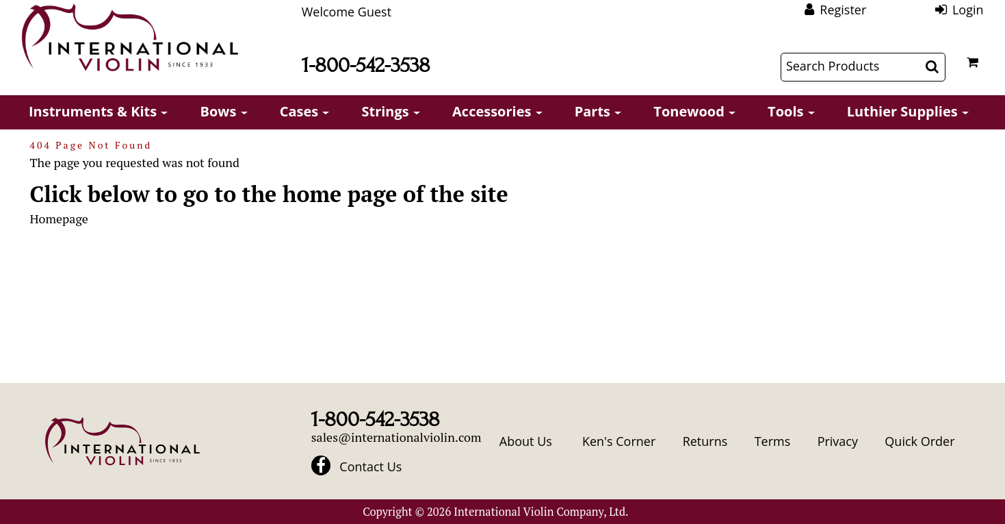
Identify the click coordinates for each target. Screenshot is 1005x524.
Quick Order (919, 441)
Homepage (58, 218)
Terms (773, 441)
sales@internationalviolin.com (396, 437)
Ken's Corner (618, 441)
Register (843, 9)
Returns (705, 441)
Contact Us (370, 466)
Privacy (838, 441)
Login (968, 9)
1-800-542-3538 (366, 65)
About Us (525, 441)
